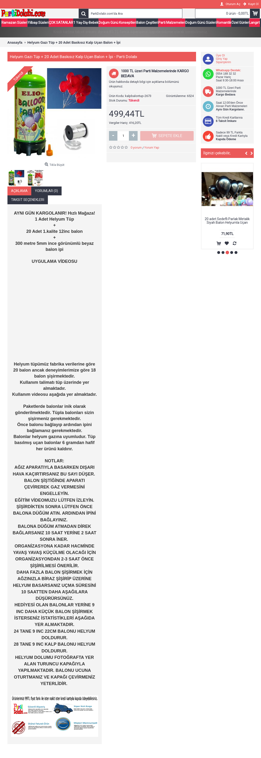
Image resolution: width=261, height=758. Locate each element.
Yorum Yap (151, 147)
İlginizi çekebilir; (216, 153)
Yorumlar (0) (46, 191)
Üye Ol (220, 55)
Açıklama (19, 191)
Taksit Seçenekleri (27, 200)
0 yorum (136, 147)
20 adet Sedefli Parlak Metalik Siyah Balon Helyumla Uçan (227, 220)
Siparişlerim (223, 62)
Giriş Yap (222, 58)
